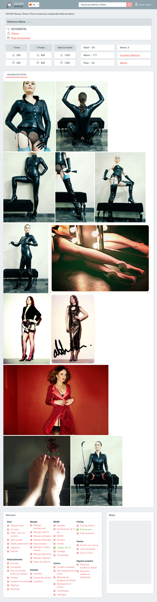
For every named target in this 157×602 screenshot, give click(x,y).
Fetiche (14, 551)
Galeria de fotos (16, 74)
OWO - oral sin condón (17, 534)
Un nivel (14, 529)
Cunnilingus (63, 590)
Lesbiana (38, 581)
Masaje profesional (39, 527)
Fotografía (15, 567)
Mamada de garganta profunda (66, 579)
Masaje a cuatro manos (42, 549)
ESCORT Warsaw (14, 14)
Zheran (25, 14)
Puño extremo (87, 533)
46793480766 (18, 28)
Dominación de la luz (66, 531)
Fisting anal (86, 529)
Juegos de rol (64, 547)
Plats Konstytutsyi (38, 14)
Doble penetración (19, 543)
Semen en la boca (89, 545)
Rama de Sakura (42, 561)
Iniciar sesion (143, 4)
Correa (60, 543)
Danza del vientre (42, 577)
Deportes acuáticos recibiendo (85, 574)
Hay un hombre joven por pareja (18, 572)
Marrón (123, 63)
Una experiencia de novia (66, 572)
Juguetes (15, 547)
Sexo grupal (16, 539)
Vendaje (61, 551)
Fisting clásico (87, 525)
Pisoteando (63, 555)
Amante (61, 525)
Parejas (14, 577)
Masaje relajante (42, 558)
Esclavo (61, 539)
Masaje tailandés (42, 539)
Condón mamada (65, 567)
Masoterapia (40, 543)
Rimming (14, 589)
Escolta (14, 563)
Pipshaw (14, 585)
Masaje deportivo (42, 554)
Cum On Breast (87, 549)
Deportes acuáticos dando (88, 566)
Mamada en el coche (64, 585)
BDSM (60, 536)
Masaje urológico (43, 536)
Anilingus (61, 594)
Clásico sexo (17, 525)
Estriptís (38, 573)
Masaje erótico (41, 532)
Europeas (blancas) (130, 55)
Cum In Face (86, 553)
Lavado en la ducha (20, 581)
